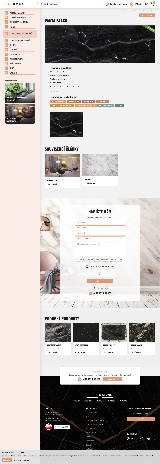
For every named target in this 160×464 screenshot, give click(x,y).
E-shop (88, 434)
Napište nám (111, 377)
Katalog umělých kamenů (94, 422)
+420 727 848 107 (141, 3)
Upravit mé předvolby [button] (21, 460)
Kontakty (89, 447)
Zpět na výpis (147, 15)
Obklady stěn (88, 99)
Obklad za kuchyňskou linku (62, 103)
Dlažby (119, 103)
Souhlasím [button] (6, 460)
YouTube (123, 399)
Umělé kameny (91, 430)
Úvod (122, 11)
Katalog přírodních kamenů (133, 11)
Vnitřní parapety (58, 99)
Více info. (120, 259)
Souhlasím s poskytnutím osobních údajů (102, 264)
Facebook (76, 399)
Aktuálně (89, 414)
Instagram (88, 399)
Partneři (88, 443)
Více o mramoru (55, 89)
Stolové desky (74, 99)
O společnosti (91, 439)
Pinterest (112, 399)
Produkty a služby (92, 410)
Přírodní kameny (91, 426)
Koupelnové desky (106, 103)
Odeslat (98, 279)
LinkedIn (100, 399)
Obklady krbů (102, 99)
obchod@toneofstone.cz (118, 3)
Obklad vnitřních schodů (86, 103)
